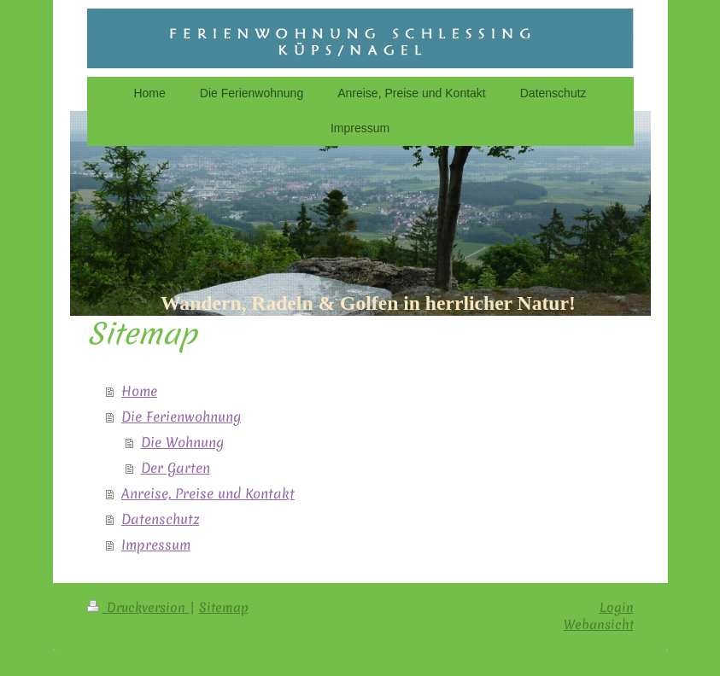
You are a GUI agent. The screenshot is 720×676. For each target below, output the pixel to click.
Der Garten (175, 467)
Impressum (155, 544)
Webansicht (599, 624)
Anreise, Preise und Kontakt (208, 493)
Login (617, 607)
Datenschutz (160, 519)
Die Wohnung (182, 442)
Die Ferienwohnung (181, 416)
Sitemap (224, 607)
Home (139, 391)
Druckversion (138, 607)
